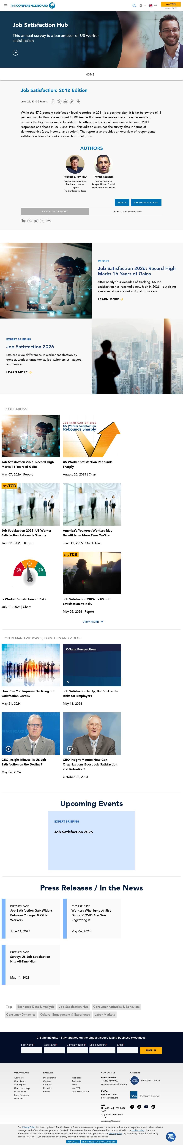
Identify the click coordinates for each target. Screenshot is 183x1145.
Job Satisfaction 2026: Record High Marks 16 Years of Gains (137, 271)
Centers (47, 1081)
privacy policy (115, 1133)
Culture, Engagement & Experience (65, 1015)
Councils (47, 1084)
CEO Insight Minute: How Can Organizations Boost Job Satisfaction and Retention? (90, 764)
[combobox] (153, 6)
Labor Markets (105, 1015)
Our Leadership (22, 1088)
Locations (18, 1098)
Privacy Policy (29, 1127)
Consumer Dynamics (20, 1015)
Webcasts (77, 1077)
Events (46, 1091)
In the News (20, 1091)
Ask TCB (76, 1088)
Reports (47, 1088)
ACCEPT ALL (73, 1141)
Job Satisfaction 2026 (30, 347)
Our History (20, 1081)
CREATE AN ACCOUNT (146, 202)
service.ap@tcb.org (110, 1120)
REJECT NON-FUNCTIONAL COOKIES (98, 1141)
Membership (49, 1077)
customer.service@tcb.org (114, 1084)
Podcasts (76, 1081)
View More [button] (91, 621)
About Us (19, 1077)
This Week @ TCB (80, 1091)
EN (153, 5)
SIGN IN (122, 202)
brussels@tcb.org (109, 1097)
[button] (15, 53)
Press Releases (21, 1095)
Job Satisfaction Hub (74, 1007)
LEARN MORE (110, 299)
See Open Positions (150, 1080)
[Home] (33, 5)
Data (74, 1084)
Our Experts (20, 1084)
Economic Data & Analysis (35, 1007)
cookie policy (138, 1130)
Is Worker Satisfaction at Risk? (24, 599)
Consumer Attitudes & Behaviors (116, 1007)
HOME (90, 74)
